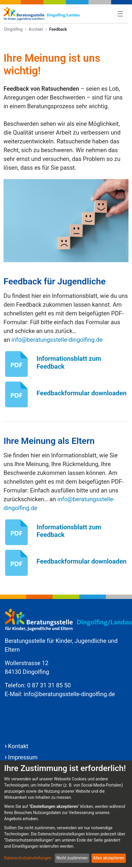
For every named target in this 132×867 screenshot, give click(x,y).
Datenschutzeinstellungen (27, 858)
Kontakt (18, 746)
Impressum (23, 757)
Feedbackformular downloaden (81, 393)
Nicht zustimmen (72, 858)
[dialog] (66, 813)
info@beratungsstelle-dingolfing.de (57, 339)
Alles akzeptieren (108, 858)
